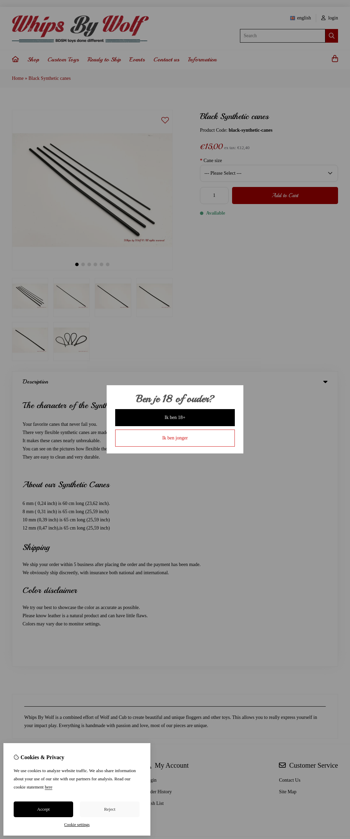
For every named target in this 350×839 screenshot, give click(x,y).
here (48, 787)
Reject (109, 809)
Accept (43, 809)
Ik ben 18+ (175, 417)
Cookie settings (77, 824)
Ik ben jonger (175, 437)
